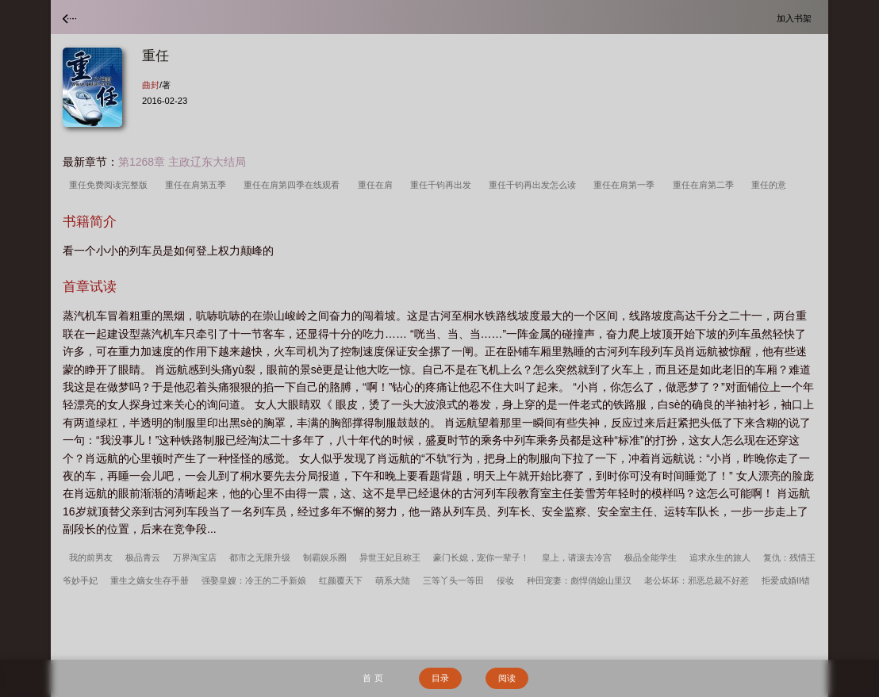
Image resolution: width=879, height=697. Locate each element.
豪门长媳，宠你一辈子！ (481, 557)
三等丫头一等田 (453, 580)
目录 (440, 678)
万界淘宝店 (195, 557)
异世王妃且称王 (389, 557)
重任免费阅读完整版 (110, 185)
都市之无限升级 (259, 557)
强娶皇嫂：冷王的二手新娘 (254, 580)
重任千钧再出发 (443, 185)
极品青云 (142, 557)
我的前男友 (91, 557)
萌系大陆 (392, 580)
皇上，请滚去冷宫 (577, 557)
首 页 (372, 678)
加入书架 (796, 17)
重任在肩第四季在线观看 (294, 185)
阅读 (507, 678)
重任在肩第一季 (626, 185)
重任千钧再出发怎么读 (535, 185)
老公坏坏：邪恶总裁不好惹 (696, 580)
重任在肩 (377, 185)
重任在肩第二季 (706, 185)
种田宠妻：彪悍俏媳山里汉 (579, 580)
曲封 (150, 85)
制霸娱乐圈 (325, 557)
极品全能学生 (650, 557)
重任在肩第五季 (198, 185)
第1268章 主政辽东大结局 (182, 161)
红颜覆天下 (341, 580)
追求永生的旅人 (719, 557)
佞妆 (505, 580)
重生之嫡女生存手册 (149, 580)
